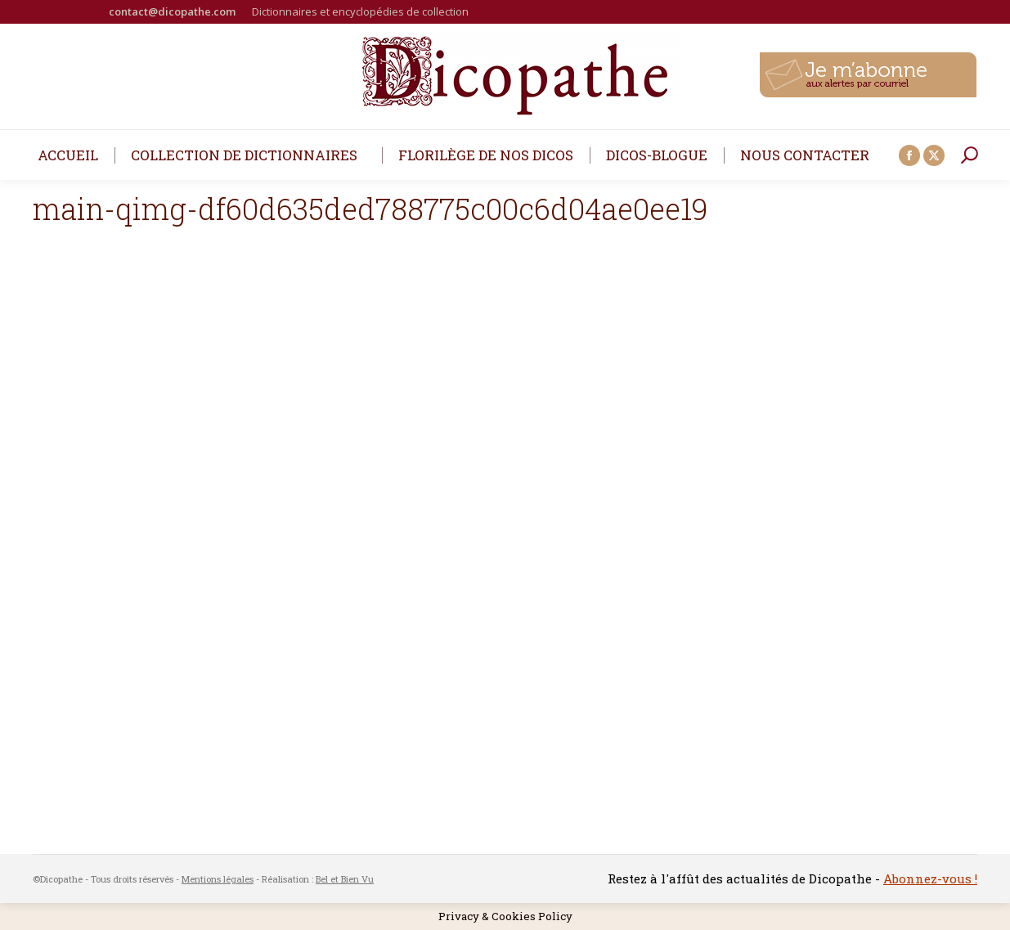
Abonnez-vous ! (930, 878)
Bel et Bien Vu (345, 879)
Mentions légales (218, 879)
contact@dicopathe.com (172, 11)
